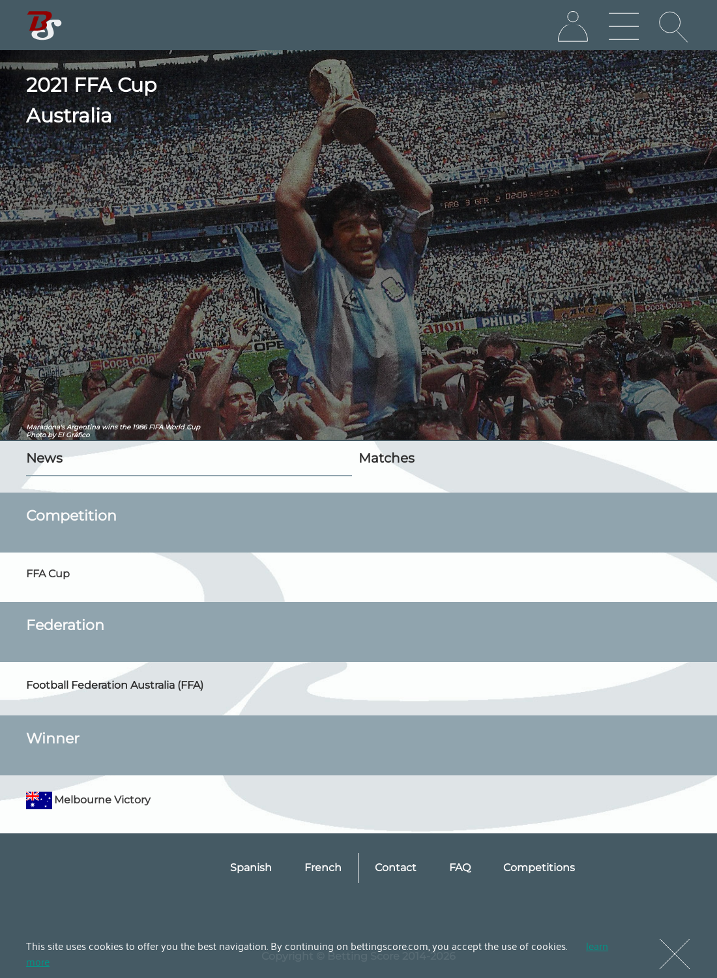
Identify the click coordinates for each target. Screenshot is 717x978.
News (44, 458)
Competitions (539, 867)
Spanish (251, 867)
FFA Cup (48, 574)
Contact (396, 867)
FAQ (460, 867)
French (323, 867)
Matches (386, 458)
